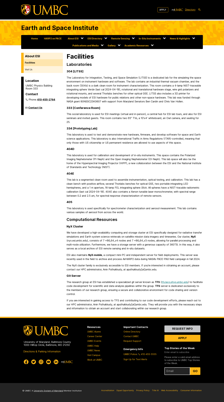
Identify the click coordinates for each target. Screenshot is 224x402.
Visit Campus (93, 355)
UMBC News (93, 350)
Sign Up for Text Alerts (135, 359)
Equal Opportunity (125, 390)
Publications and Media (85, 45)
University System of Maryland (48, 391)
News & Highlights (180, 38)
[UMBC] (44, 9)
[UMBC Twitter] (33, 361)
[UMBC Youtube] (48, 361)
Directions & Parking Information (42, 351)
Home (34, 38)
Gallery (112, 45)
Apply (162, 9)
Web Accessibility (169, 390)
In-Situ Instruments (150, 38)
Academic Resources (137, 45)
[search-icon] (199, 9)
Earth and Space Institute (59, 28)
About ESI (73, 38)
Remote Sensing (120, 38)
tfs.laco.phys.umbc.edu (175, 282)
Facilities (30, 62)
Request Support (132, 341)
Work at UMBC (94, 359)
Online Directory (132, 331)
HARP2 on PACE (53, 38)
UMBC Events (94, 341)
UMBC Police (130, 354)
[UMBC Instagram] (41, 361)
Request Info (182, 328)
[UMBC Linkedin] (56, 361)
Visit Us (28, 69)
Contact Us (35, 107)
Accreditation (107, 390)
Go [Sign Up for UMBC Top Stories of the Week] (195, 371)
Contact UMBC (131, 336)
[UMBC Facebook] (26, 361)
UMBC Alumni (94, 331)
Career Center (94, 336)
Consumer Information (191, 390)
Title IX (155, 390)
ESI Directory (95, 38)
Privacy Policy (142, 390)
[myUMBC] (177, 9)
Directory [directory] (190, 9)
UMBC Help (93, 345)
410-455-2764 (46, 99)
